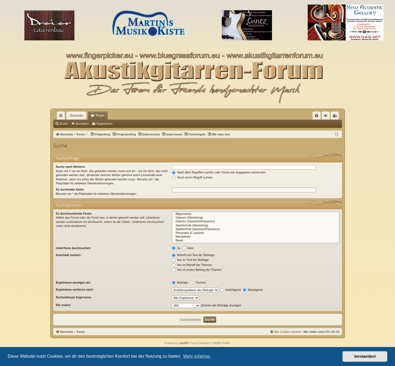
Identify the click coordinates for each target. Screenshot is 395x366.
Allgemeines (255, 214)
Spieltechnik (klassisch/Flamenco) (255, 229)
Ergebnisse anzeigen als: (73, 282)
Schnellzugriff (62, 117)
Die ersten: (63, 305)
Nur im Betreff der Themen (192, 264)
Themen (198, 282)
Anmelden (82, 123)
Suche (63, 123)
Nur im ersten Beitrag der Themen (196, 269)
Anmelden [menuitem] (326, 117)
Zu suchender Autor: (70, 189)
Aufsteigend (230, 289)
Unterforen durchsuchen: (73, 248)
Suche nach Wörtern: (71, 166)
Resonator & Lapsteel (255, 233)
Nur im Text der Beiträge (190, 259)
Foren (100, 115)
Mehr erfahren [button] (196, 356)
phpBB (184, 343)
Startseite (76, 115)
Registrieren (104, 123)
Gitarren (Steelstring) (255, 218)
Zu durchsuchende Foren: (74, 213)
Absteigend (253, 289)
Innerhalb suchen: (68, 255)
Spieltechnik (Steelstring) (255, 225)
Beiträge (180, 282)
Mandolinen (255, 237)
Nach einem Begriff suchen (192, 177)
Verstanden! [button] (365, 356)
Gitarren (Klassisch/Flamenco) (255, 221)
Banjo (255, 240)
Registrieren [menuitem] (335, 117)
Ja (176, 248)
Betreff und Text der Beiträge (193, 255)
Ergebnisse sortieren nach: (75, 289)
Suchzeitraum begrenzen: (74, 297)
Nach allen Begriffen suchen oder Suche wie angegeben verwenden (219, 172)
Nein (188, 248)
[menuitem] (317, 116)
